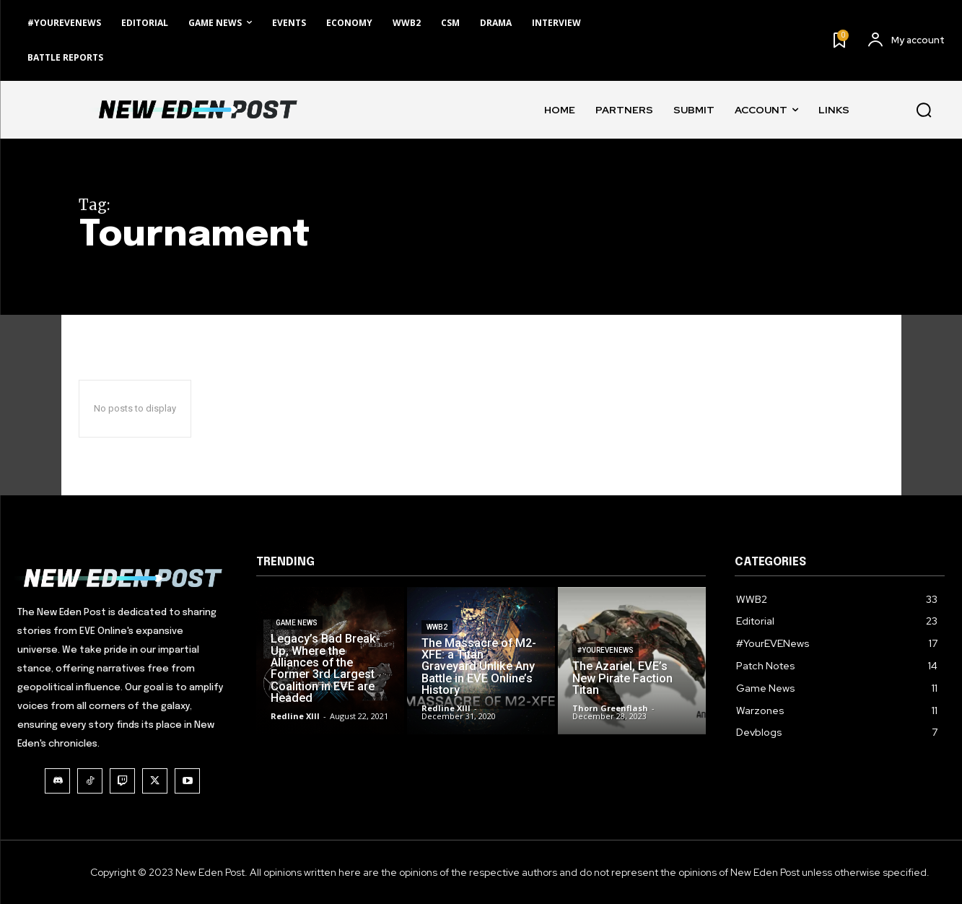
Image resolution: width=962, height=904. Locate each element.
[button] (924, 110)
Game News (297, 643)
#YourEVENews (605, 665)
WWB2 (437, 645)
